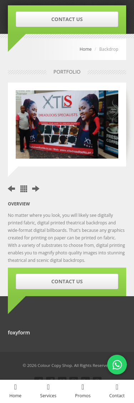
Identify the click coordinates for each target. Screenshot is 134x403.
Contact (117, 391)
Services (48, 391)
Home (86, 49)
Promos (83, 391)
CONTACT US (67, 19)
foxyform (19, 332)
